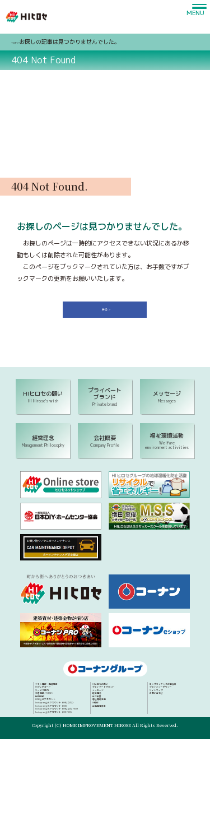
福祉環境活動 (163, 728)
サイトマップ (163, 779)
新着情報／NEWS (76, 714)
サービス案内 (72, 707)
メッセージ (161, 707)
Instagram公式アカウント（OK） (92, 742)
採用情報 (68, 721)
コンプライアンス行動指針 (176, 765)
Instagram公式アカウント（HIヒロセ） (98, 735)
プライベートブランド (172, 700)
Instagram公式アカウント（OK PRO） (97, 756)
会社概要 (158, 721)
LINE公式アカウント (79, 728)
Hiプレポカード (75, 700)
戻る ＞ (108, 312)
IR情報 (156, 735)
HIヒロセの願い (165, 693)
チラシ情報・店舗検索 (81, 693)
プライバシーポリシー (172, 772)
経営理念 (158, 714)
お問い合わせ (163, 787)
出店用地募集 (163, 742)
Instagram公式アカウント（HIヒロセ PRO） (103, 750)
